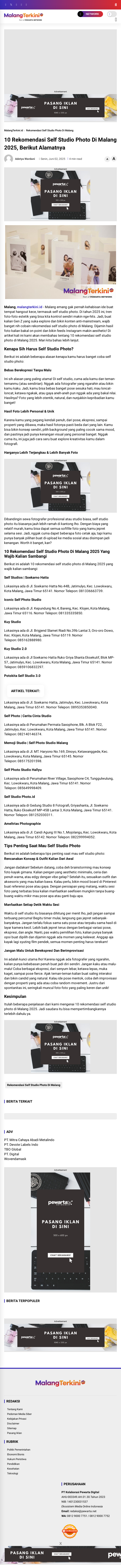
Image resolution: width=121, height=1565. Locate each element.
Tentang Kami (15, 1409)
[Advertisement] (60, 59)
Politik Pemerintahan (18, 1449)
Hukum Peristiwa (16, 1459)
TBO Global (12, 1149)
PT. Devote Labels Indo (21, 1145)
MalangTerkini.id (13, 130)
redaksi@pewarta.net (83, 1511)
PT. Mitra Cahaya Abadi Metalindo (29, 1140)
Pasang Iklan (14, 1433)
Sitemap (11, 1428)
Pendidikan (13, 1463)
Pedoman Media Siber (19, 1414)
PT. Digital (11, 1154)
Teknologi (12, 1473)
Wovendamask (15, 1159)
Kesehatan (13, 1468)
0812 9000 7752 (100, 1515)
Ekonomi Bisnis (15, 1454)
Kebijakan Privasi (16, 1418)
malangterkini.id (29, 307)
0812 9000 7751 (77, 1515)
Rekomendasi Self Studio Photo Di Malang (49, 130)
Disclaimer (13, 1423)
